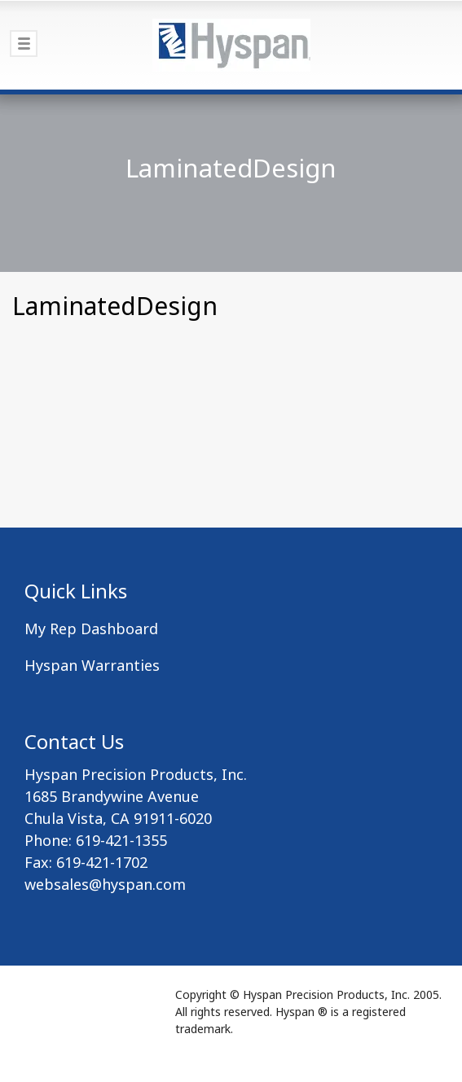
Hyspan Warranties (92, 665)
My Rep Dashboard (91, 628)
